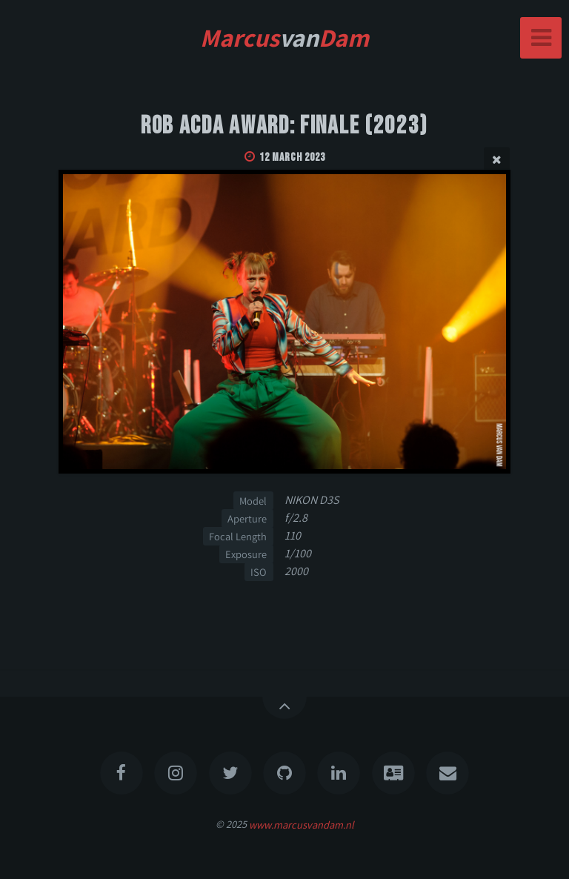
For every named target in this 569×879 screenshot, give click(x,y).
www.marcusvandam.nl (301, 824)
